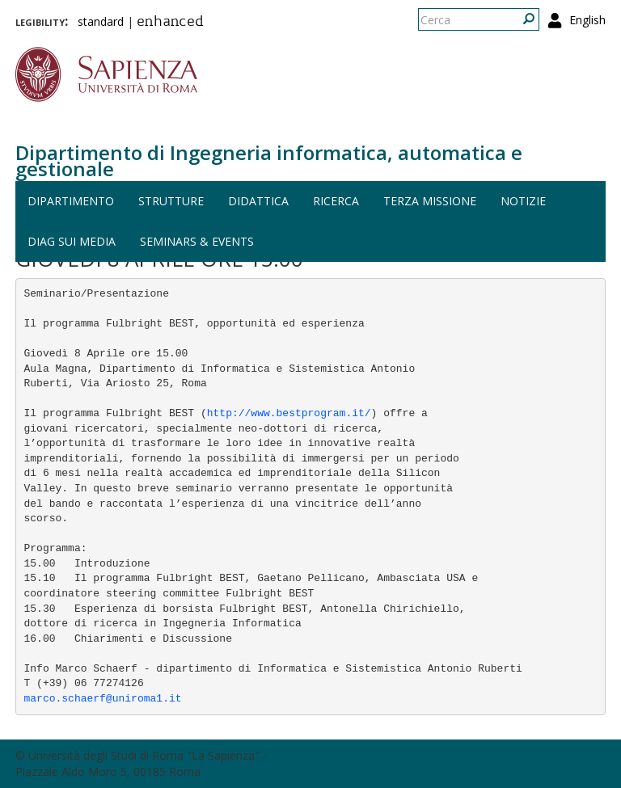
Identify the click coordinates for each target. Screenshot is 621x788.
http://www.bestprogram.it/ (289, 413)
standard (101, 21)
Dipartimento (70, 201)
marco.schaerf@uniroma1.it (103, 699)
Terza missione (429, 201)
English (587, 19)
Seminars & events (197, 241)
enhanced (170, 22)
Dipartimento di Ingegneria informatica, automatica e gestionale (268, 160)
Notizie (523, 201)
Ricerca (336, 201)
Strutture (171, 201)
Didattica (258, 201)
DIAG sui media (71, 241)
